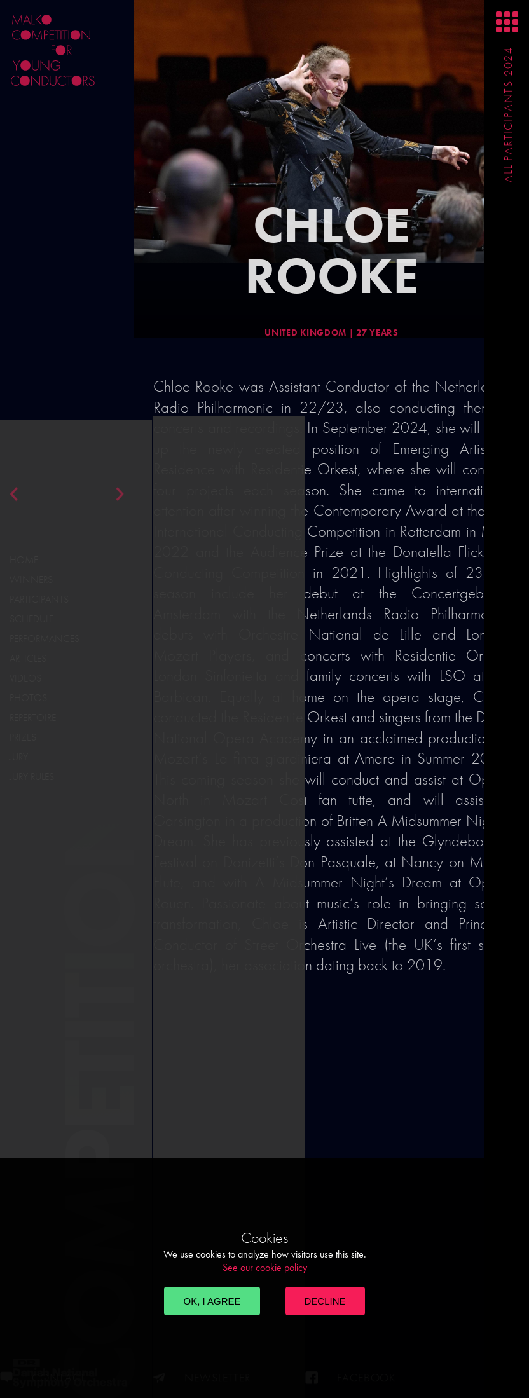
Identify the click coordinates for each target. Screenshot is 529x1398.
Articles (28, 658)
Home (24, 559)
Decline (325, 1301)
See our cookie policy (265, 1267)
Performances (44, 638)
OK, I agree (211, 1301)
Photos (28, 697)
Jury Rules (32, 776)
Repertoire (33, 717)
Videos (25, 678)
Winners (31, 579)
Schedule (31, 619)
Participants (39, 599)
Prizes (23, 737)
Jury (19, 757)
